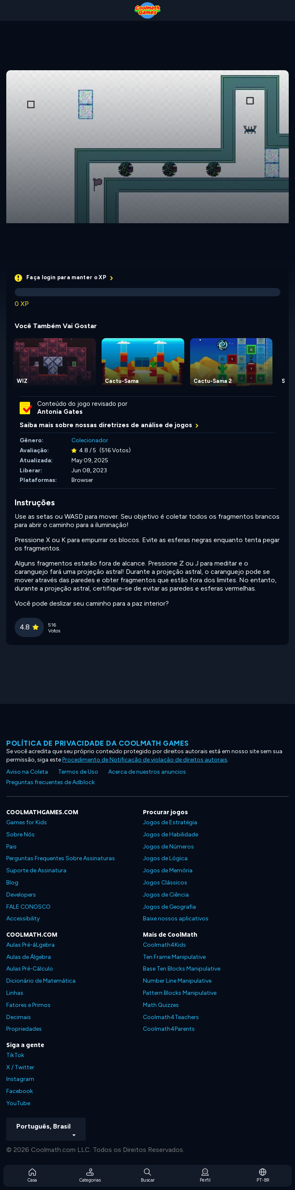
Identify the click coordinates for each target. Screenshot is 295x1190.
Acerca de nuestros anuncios (147, 771)
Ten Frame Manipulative (174, 957)
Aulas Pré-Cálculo (29, 968)
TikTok (15, 1055)
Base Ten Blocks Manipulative (181, 968)
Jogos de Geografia (169, 906)
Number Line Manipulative (177, 980)
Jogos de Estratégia (170, 822)
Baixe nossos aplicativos (176, 918)
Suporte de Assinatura (36, 870)
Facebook (19, 1091)
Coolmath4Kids (164, 944)
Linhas (14, 992)
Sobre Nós (20, 834)
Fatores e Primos (28, 1005)
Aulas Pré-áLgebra (30, 944)
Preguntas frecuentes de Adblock (50, 782)
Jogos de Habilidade (170, 834)
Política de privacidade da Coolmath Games (97, 743)
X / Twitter (20, 1067)
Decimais (18, 1017)
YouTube (18, 1103)
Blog (12, 882)
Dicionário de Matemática (41, 980)
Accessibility (23, 918)
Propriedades (24, 1028)
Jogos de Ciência (166, 894)
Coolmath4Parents (169, 1028)
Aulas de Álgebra (28, 957)
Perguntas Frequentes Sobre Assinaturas (60, 858)
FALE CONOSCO (28, 906)
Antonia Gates (60, 411)
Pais (11, 846)
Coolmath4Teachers (171, 1017)
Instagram (20, 1079)
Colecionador (89, 440)
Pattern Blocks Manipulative (179, 992)
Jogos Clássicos (165, 882)
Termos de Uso (78, 771)
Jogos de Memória (168, 870)
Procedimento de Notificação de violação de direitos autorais (144, 759)
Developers (21, 894)
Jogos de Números (168, 846)
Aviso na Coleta (27, 771)
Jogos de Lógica (165, 858)
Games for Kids (26, 822)
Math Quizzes (161, 1005)
